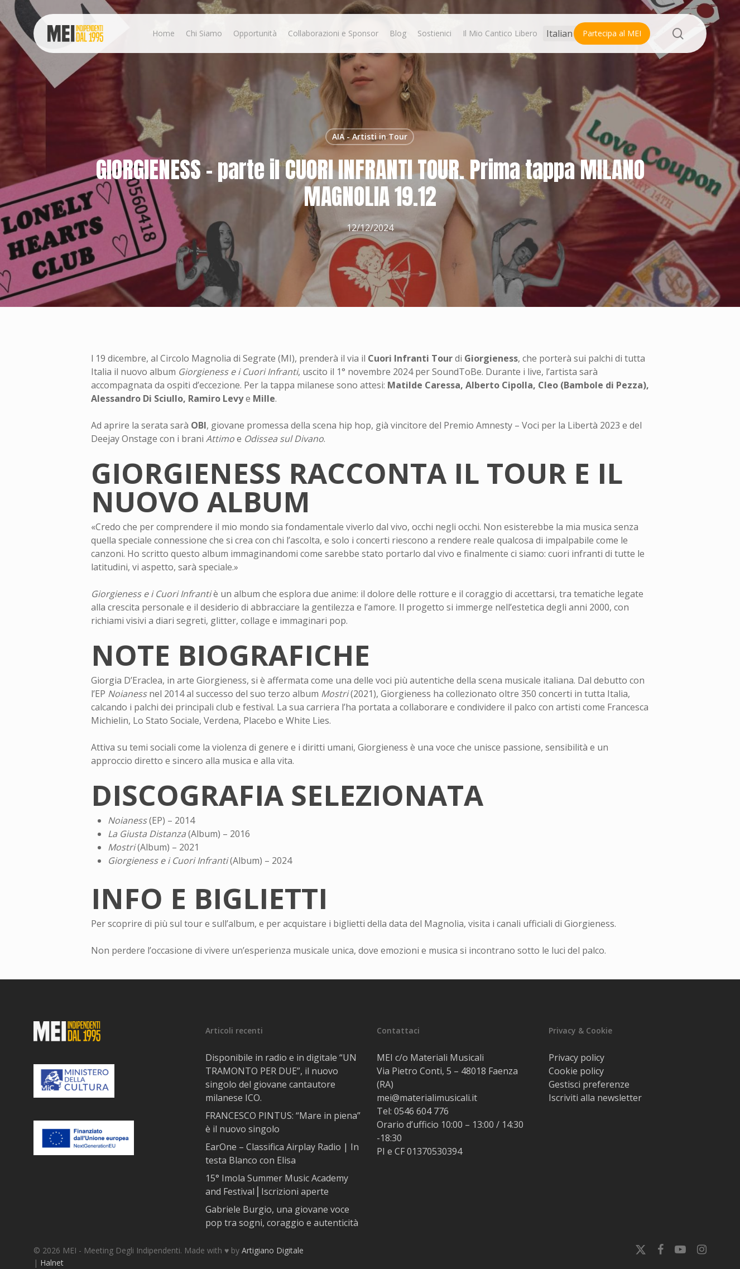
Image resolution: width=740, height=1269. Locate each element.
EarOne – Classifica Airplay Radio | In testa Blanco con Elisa (282, 1153)
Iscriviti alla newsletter (595, 1098)
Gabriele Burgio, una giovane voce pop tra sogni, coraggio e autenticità (281, 1216)
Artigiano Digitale (273, 1250)
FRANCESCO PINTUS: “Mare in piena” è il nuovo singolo (283, 1122)
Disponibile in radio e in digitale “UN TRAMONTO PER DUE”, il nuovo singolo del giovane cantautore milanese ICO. (281, 1077)
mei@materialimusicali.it (427, 1098)
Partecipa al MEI (612, 33)
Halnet (52, 1262)
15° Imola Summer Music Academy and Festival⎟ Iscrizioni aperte (276, 1185)
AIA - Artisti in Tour (369, 136)
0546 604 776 (421, 1111)
